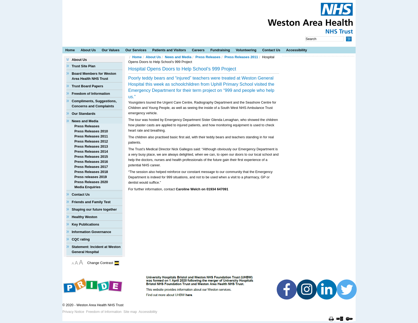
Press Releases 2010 (91, 131)
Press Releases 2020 (91, 182)
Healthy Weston (84, 217)
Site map (130, 312)
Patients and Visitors (169, 50)
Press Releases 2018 (91, 172)
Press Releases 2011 (91, 136)
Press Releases (86, 126)
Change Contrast (100, 263)
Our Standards (83, 114)
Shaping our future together (94, 209)
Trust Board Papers (87, 86)
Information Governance (91, 232)
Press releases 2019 (90, 177)
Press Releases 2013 (91, 146)
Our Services (135, 50)
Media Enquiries (87, 187)
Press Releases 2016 (91, 162)
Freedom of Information (91, 94)
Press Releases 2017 (91, 167)
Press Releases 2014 (91, 151)
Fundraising (220, 50)
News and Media (85, 121)
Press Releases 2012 (91, 141)
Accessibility (296, 50)
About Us (88, 50)
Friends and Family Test (91, 202)
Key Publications (85, 224)
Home (70, 50)
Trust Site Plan (83, 66)
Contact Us (271, 50)
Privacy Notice (73, 312)
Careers (198, 50)
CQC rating (81, 239)
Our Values (110, 50)
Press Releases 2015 (91, 157)
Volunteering (246, 50)
